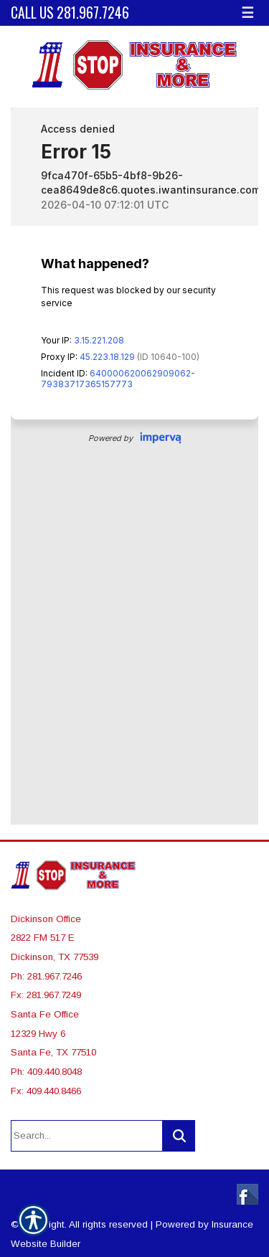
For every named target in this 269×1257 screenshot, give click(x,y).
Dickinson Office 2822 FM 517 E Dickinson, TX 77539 (54, 938)
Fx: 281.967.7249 (46, 995)
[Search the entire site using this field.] (87, 1136)
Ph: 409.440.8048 (46, 1071)
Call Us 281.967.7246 (70, 12)
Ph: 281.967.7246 (46, 976)
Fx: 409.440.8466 (46, 1091)
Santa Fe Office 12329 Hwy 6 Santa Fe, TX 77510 (53, 1033)
